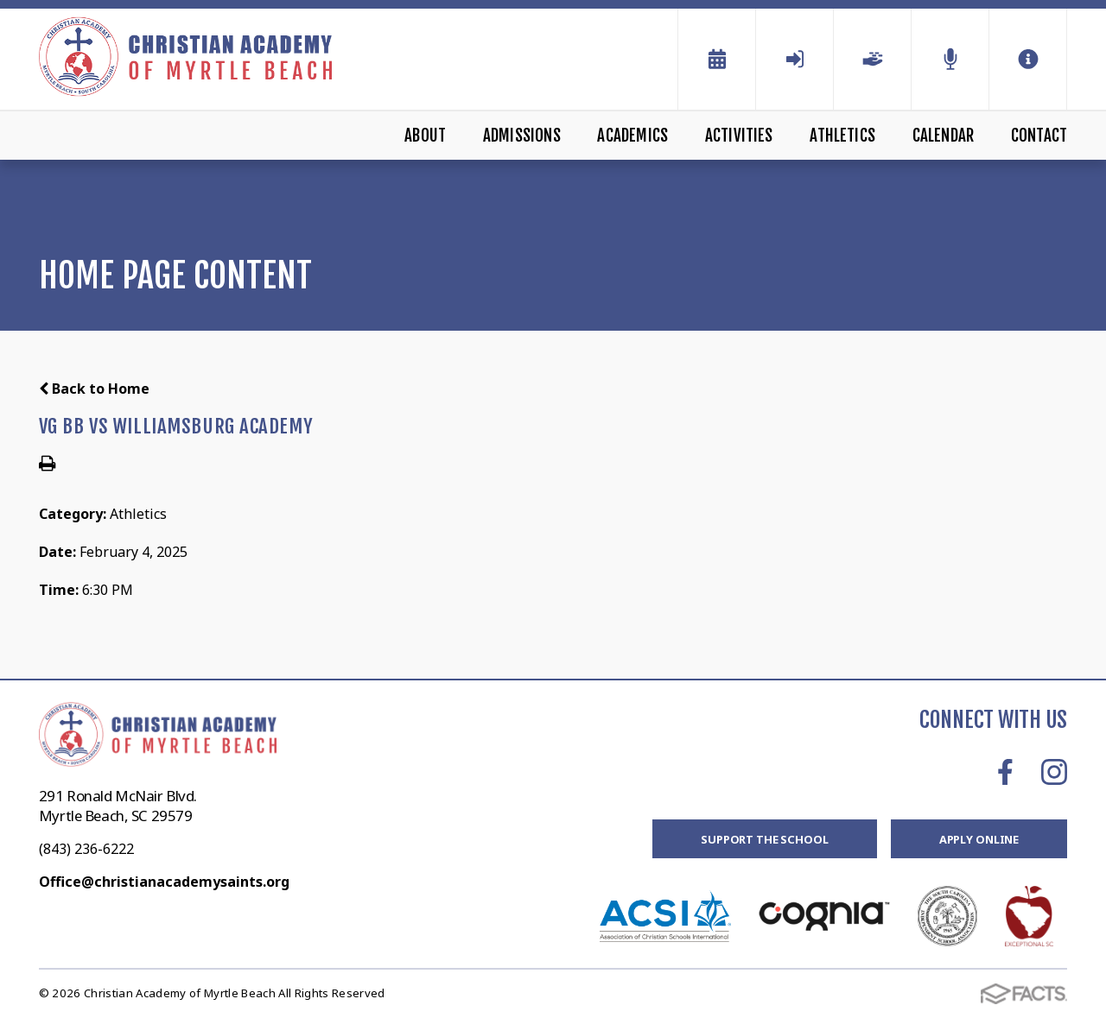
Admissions (522, 135)
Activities (739, 135)
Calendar (943, 135)
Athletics (842, 135)
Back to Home (94, 388)
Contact (1039, 135)
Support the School (765, 839)
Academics (632, 135)
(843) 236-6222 (86, 848)
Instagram (1054, 772)
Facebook (1005, 772)
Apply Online (979, 839)
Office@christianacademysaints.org (164, 881)
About (425, 135)
